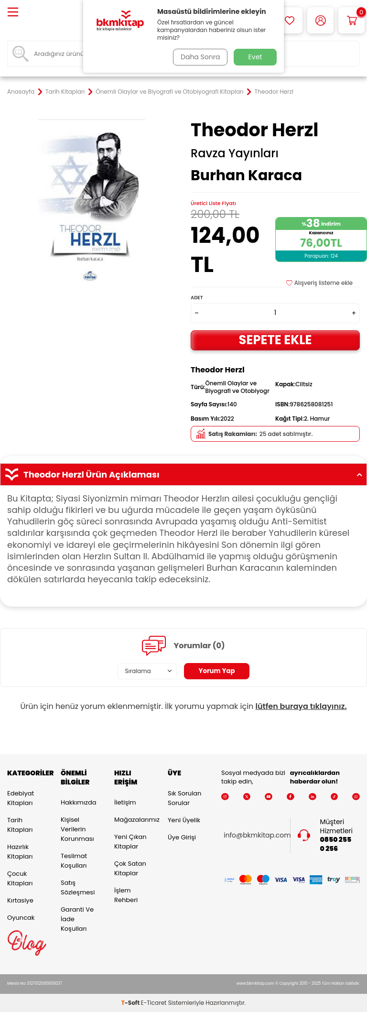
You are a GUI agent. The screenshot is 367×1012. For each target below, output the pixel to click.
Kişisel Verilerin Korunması (77, 829)
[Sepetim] (351, 20)
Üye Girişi (182, 837)
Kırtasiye (20, 900)
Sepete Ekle (275, 339)
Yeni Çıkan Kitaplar (130, 841)
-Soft (131, 1003)
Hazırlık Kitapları (19, 851)
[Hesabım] (320, 20)
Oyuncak (21, 917)
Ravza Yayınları (235, 153)
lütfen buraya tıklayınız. (301, 706)
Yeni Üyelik (184, 820)
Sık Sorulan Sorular (184, 798)
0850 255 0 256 (336, 844)
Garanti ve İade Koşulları (77, 919)
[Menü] (13, 13)
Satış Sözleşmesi (78, 887)
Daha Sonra (199, 57)
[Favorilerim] (289, 20)
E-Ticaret (154, 1003)
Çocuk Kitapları (19, 878)
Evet (255, 57)
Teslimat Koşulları (74, 860)
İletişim (125, 802)
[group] (91, 203)
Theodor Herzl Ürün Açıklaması (183, 474)
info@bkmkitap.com (257, 835)
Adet (197, 297)
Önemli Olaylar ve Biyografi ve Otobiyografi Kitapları (169, 92)
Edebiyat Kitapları (20, 798)
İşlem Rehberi (126, 895)
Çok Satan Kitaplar (130, 868)
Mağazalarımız (133, 819)
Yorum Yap (217, 671)
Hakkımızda (78, 802)
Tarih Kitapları (65, 92)
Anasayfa (20, 92)
